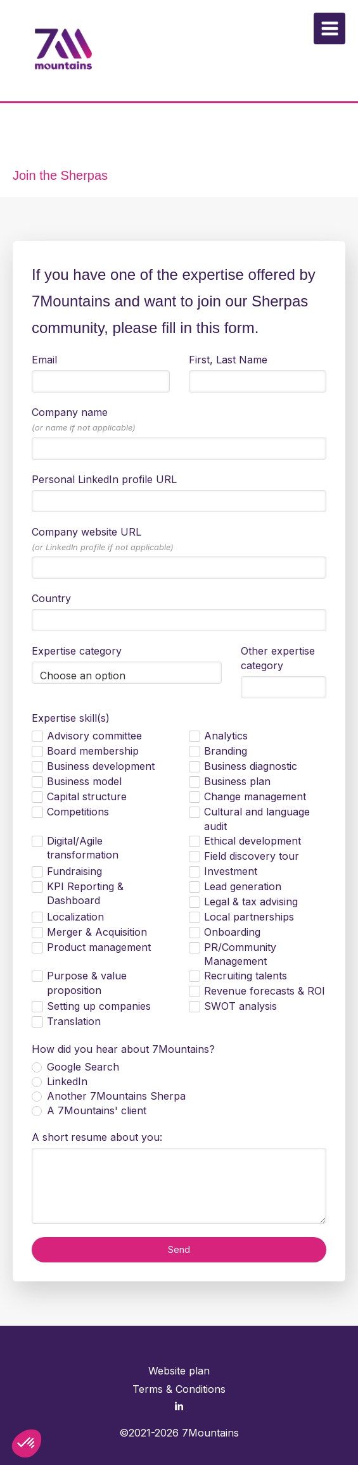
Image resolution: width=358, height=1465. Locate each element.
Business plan (237, 781)
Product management (99, 947)
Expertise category (77, 650)
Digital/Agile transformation (82, 848)
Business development (101, 766)
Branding (225, 751)
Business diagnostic (250, 766)
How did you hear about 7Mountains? (123, 1049)
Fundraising (74, 871)
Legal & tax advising (251, 901)
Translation (74, 1021)
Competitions (78, 811)
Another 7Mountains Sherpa (115, 1096)
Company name (84, 419)
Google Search (81, 1066)
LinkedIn (65, 1081)
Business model (84, 781)
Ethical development (252, 840)
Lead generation (242, 886)
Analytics (226, 735)
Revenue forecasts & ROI (264, 990)
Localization (75, 916)
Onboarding (232, 932)
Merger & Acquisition (97, 932)
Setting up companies (99, 1006)
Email (44, 359)
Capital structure (87, 796)
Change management (255, 796)
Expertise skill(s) (71, 718)
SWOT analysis (240, 1006)
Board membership (93, 751)
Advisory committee (94, 735)
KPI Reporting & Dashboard (85, 893)
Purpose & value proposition (87, 983)
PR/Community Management (240, 954)
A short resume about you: (97, 1137)
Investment (230, 871)
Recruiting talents (245, 975)
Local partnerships (249, 916)
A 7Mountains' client (95, 1110)
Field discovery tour (251, 856)
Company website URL (103, 538)
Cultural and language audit (257, 819)
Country (51, 598)
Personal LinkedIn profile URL (104, 479)
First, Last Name (228, 359)
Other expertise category (278, 658)
